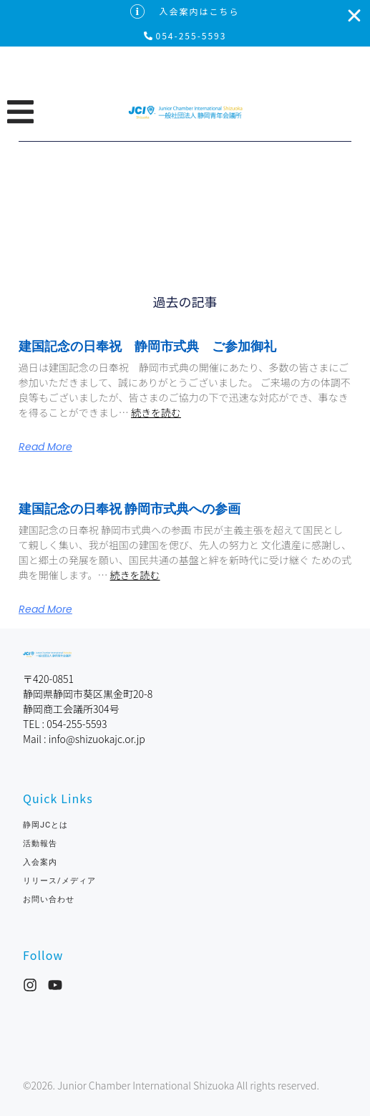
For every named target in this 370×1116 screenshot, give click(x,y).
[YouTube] (55, 985)
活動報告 (40, 844)
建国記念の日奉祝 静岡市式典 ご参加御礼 (147, 346)
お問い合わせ (53, 899)
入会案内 (40, 862)
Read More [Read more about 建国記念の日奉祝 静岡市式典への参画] (45, 609)
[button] (67, 112)
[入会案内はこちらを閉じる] (354, 15)
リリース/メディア (59, 881)
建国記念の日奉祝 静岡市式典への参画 (129, 509)
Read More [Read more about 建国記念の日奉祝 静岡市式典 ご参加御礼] (45, 447)
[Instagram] (30, 985)
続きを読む (156, 412)
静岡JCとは (45, 825)
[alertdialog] (185, 23)
